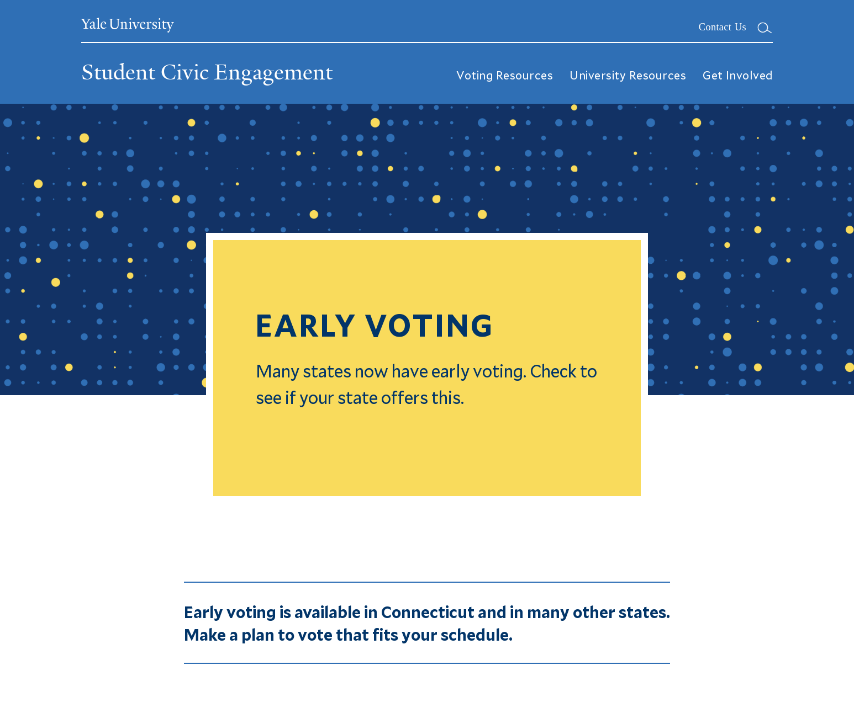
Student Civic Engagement (207, 72)
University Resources (628, 74)
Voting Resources (504, 74)
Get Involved (738, 74)
